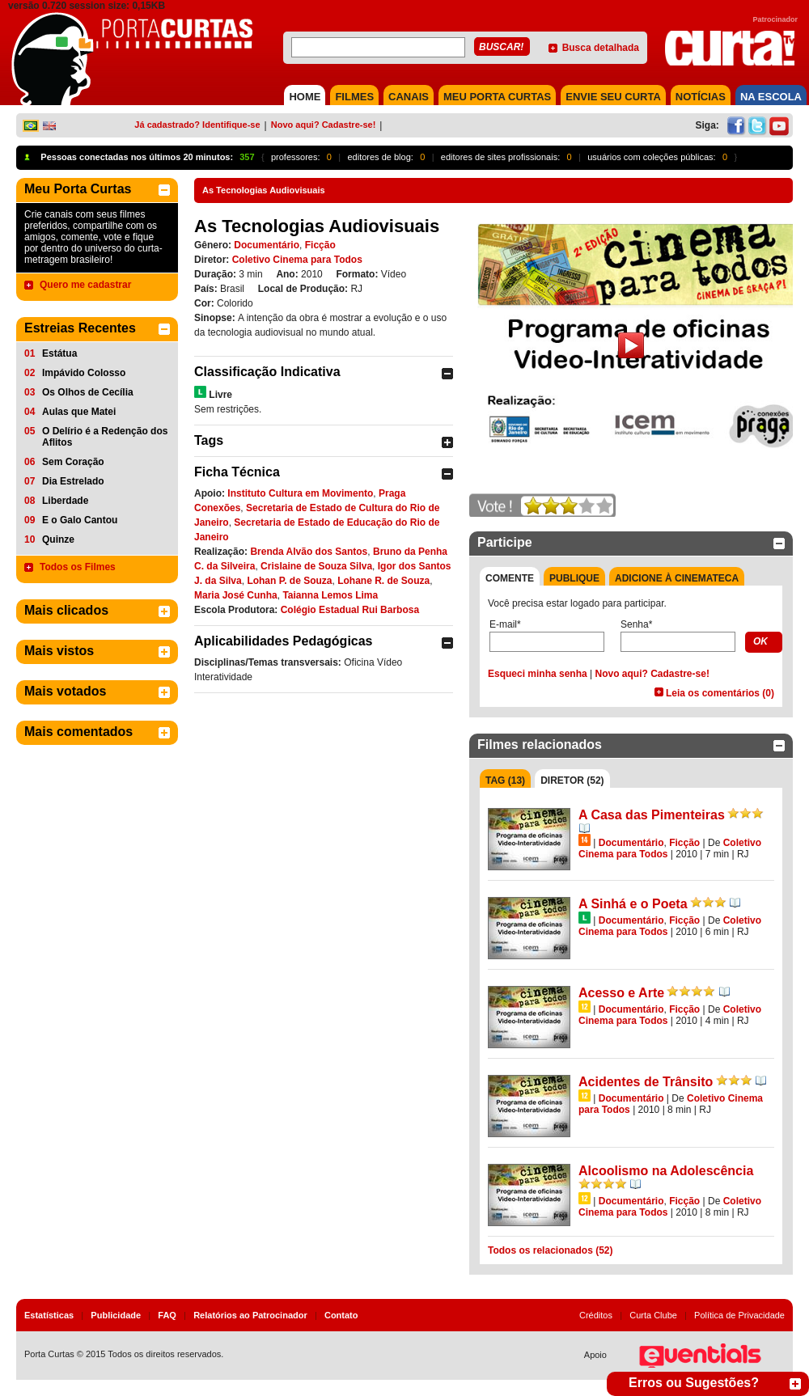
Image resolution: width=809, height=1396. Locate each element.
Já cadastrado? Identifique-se (197, 124)
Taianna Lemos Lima (330, 595)
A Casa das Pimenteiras (651, 815)
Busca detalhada (600, 47)
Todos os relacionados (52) (550, 1250)
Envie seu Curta (613, 97)
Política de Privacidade (739, 1315)
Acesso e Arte (621, 993)
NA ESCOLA (771, 97)
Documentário (266, 245)
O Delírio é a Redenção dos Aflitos (104, 436)
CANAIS (408, 97)
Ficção (320, 245)
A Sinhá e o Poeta (633, 904)
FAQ (167, 1315)
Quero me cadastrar (85, 284)
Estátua (59, 353)
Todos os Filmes (78, 567)
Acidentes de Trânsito (645, 1082)
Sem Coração (73, 461)
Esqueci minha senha (537, 673)
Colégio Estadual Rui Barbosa (350, 610)
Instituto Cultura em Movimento (300, 493)
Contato (341, 1315)
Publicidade (116, 1315)
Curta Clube (653, 1315)
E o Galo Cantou (79, 520)
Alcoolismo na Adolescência (665, 1171)
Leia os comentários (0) (720, 693)
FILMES (354, 97)
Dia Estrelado (73, 481)
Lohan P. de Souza (289, 580)
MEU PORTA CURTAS (497, 97)
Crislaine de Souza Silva (316, 566)
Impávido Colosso (83, 373)
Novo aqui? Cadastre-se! (323, 124)
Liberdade (65, 500)
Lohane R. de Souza (383, 580)
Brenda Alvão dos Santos (308, 551)
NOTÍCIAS (701, 97)
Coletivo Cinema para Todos (297, 259)
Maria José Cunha (235, 595)
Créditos (595, 1315)
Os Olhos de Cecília (87, 392)
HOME (304, 97)
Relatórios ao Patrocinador (250, 1315)
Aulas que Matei (79, 411)
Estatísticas (49, 1315)
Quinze (58, 539)
